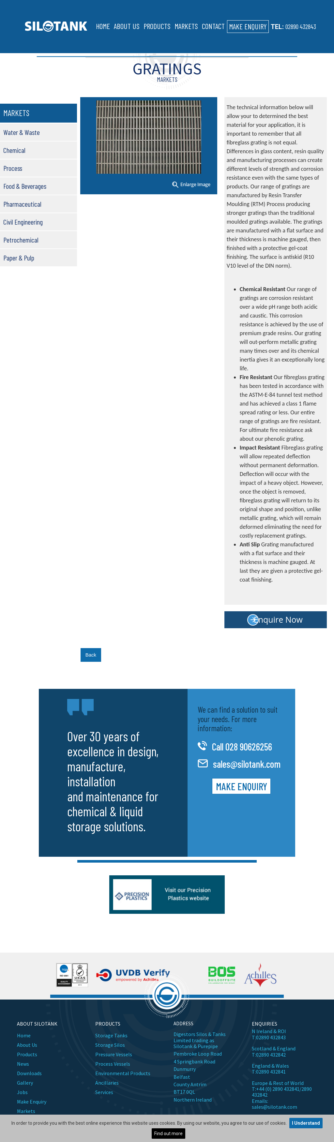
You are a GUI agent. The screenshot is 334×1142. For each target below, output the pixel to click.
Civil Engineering (23, 221)
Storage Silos (110, 1045)
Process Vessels (112, 1063)
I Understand (306, 1123)
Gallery (25, 1082)
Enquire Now (278, 619)
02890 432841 (271, 1071)
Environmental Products (122, 1073)
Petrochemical (20, 239)
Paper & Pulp (18, 257)
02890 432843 (300, 26)
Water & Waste (21, 132)
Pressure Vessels (113, 1054)
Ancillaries (107, 1082)
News (23, 1063)
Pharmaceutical (22, 204)
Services (104, 1092)
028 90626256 (248, 746)
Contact (213, 26)
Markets (186, 26)
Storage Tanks (111, 1035)
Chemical (14, 150)
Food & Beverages (24, 186)
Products (157, 26)
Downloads (29, 1073)
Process (12, 168)
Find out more (168, 1133)
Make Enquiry (248, 26)
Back (90, 655)
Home (103, 26)
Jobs (22, 1092)
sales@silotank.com (247, 764)
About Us (127, 26)
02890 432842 (271, 1054)
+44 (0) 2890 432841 (277, 1089)
